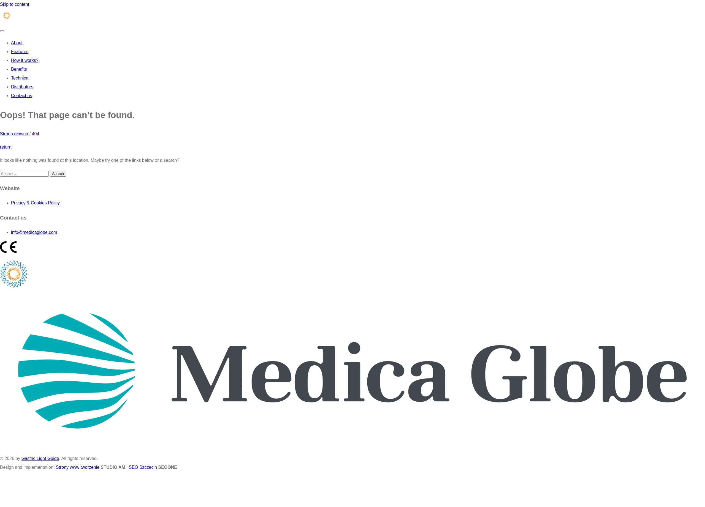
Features (19, 51)
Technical (20, 78)
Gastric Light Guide (40, 458)
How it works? (25, 60)
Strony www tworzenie (77, 467)
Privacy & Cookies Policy (35, 203)
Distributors (22, 86)
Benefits (19, 69)
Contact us (21, 95)
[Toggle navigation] (2, 31)
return (6, 147)
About (17, 42)
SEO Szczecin (143, 467)
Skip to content (14, 4)
